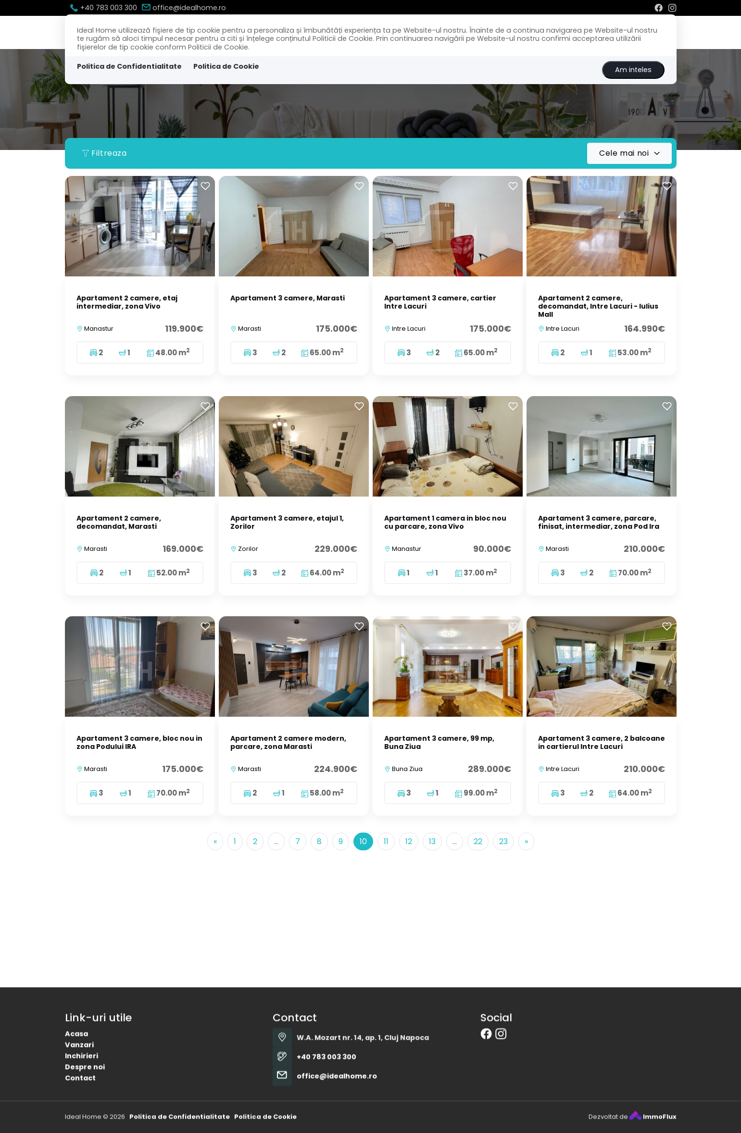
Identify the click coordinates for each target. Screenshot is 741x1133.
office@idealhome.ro (184, 7)
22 (478, 841)
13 (432, 841)
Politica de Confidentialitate (129, 66)
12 (408, 841)
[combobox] (629, 153)
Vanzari (79, 1118)
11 (386, 841)
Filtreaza (104, 153)
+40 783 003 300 (103, 7)
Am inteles (633, 70)
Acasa (76, 1107)
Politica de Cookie (226, 66)
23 (503, 841)
